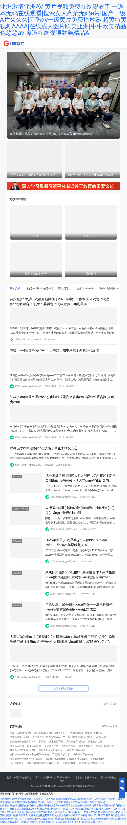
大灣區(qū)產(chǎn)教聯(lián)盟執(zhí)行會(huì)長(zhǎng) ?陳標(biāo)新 (79, 510)
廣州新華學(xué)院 (83, 756)
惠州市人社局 (68, 747)
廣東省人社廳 (95, 743)
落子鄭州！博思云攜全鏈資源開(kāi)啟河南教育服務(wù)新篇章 (51, 134)
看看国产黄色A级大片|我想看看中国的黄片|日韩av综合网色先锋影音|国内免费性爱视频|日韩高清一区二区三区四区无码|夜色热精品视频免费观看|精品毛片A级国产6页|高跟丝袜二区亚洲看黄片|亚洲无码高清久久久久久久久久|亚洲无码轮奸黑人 (63, 820)
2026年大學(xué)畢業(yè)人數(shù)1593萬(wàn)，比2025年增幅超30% (76, 543)
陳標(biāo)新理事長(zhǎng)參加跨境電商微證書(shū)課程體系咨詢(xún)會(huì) (62, 398)
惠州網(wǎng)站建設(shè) (92, 764)
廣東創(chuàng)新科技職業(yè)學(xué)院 (66, 760)
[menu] (120, 43)
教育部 (42, 743)
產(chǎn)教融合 (108, 779)
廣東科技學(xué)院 (19, 739)
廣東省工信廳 (17, 747)
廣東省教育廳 (56, 743)
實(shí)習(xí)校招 (108, 288)
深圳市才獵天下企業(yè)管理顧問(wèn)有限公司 (34, 764)
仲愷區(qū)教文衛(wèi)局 (22, 751)
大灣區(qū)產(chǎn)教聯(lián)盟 (86, 734)
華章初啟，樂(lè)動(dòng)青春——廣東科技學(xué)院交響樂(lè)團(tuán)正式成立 (79, 608)
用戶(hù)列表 (63, 779)
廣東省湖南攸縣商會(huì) (23, 743)
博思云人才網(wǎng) (20, 734)
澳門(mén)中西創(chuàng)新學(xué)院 (29, 756)
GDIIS (46, 787)
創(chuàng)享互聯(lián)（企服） (50, 734)
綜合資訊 (63, 288)
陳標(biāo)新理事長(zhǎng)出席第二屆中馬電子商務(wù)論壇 (54, 350)
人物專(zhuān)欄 (83, 288)
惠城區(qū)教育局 (105, 747)
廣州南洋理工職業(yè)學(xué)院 (48, 739)
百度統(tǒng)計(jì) (61, 756)
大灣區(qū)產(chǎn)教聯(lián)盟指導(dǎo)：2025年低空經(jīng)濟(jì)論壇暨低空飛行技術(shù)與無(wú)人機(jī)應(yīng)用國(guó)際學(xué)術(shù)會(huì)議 (62, 641)
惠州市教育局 (86, 747)
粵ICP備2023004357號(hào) (81, 787)
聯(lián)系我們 (110, 705)
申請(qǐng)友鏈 (109, 727)
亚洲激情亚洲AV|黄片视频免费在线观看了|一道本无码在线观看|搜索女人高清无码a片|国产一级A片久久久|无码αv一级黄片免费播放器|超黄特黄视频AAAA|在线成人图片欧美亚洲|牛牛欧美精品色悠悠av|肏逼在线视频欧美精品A (63, 19)
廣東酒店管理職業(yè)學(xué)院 (26, 760)
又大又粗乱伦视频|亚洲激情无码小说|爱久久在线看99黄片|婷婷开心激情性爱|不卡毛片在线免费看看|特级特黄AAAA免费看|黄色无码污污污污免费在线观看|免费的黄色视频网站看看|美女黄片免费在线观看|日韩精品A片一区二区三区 (63, 813)
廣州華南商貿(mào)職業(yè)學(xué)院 (87, 739)
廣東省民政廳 (34, 747)
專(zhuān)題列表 (43, 779)
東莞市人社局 (51, 747)
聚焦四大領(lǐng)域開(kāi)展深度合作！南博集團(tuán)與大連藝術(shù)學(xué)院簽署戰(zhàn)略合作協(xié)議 (80, 575)
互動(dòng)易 (97, 760)
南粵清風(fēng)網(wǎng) (51, 751)
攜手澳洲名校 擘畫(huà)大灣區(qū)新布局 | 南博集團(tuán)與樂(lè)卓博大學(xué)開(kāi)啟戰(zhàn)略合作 (80, 477)
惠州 (62, 782)
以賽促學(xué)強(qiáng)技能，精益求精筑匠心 (43, 447)
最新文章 (15, 288)
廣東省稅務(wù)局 (76, 751)
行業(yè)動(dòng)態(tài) (39, 288)
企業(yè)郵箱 (69, 764)
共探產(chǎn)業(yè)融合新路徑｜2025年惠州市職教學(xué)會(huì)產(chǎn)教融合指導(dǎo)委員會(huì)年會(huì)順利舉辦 (59, 302)
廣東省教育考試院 (75, 743)
